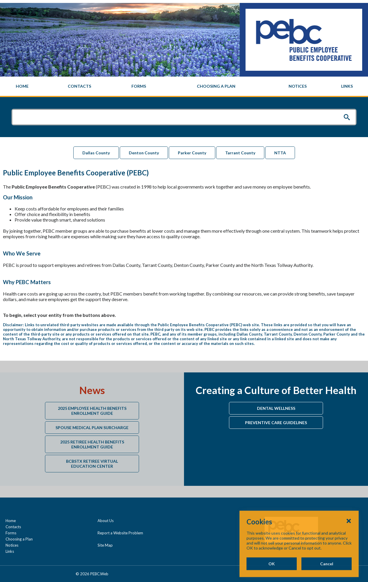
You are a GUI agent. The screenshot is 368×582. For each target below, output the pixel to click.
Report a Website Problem (120, 533)
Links (10, 551)
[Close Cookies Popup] (349, 532)
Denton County (144, 152)
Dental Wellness (276, 408)
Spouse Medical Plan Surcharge (92, 427)
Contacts (13, 526)
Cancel (326, 575)
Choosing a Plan (19, 539)
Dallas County (96, 152)
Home (11, 520)
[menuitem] (22, 86)
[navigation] (184, 86)
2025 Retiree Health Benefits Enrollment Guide (92, 444)
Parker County (192, 152)
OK (271, 575)
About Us (106, 520)
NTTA (280, 152)
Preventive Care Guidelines (276, 422)
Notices (12, 545)
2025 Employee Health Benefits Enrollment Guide (92, 411)
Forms (11, 533)
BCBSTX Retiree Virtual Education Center (92, 464)
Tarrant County (240, 152)
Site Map (105, 545)
